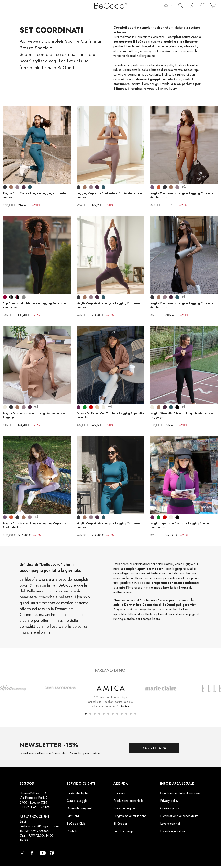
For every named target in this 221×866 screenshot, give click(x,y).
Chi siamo (119, 793)
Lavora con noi (170, 823)
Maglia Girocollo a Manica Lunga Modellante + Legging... (34, 415)
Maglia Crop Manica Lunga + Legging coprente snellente (34, 195)
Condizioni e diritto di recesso (180, 793)
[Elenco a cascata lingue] (168, 6)
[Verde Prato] (85, 407)
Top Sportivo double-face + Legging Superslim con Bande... (34, 305)
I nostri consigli (123, 831)
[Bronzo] (158, 187)
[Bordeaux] (5, 297)
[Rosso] (91, 407)
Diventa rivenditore (172, 831)
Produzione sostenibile (128, 800)
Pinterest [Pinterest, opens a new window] (52, 857)
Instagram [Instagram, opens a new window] (22, 857)
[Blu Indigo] (30, 187)
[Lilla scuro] (152, 187)
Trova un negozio (124, 808)
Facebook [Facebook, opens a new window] (32, 857)
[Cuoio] (11, 187)
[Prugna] (78, 407)
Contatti (72, 831)
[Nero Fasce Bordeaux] (17, 297)
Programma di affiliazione (130, 816)
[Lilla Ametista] (17, 187)
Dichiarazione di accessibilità (179, 816)
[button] (86, 713)
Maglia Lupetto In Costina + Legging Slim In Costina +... (179, 525)
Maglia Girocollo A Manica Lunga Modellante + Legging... (181, 415)
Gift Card (73, 816)
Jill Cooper (120, 823)
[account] (193, 6)
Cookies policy (170, 808)
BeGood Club (76, 823)
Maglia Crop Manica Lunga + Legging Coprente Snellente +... (182, 195)
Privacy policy (169, 800)
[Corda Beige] (97, 407)
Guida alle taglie (77, 793)
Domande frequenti (79, 808)
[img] (180, 5)
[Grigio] (24, 297)
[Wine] (24, 187)
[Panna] (171, 517)
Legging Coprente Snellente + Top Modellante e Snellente (109, 195)
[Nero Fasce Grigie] (11, 297)
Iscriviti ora (154, 748)
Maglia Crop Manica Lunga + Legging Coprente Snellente (108, 305)
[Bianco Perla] (5, 407)
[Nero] (177, 407)
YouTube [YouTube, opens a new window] (42, 857)
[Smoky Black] (5, 187)
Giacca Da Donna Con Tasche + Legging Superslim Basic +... (110, 415)
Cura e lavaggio (77, 800)
